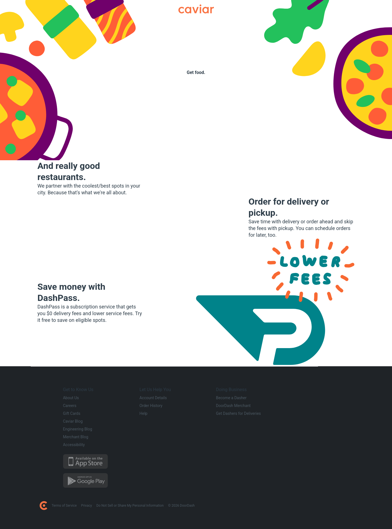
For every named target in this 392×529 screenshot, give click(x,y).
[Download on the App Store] (98, 461)
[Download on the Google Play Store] (98, 480)
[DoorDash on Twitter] (299, 505)
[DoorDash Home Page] (43, 505)
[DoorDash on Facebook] (292, 505)
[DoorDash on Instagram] (305, 505)
